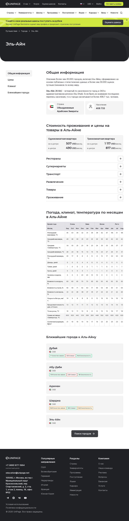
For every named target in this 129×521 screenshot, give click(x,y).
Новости (114, 13)
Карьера (93, 13)
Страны (10, 13)
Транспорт (53, 174)
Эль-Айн (54, 419)
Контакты (62, 4)
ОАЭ (102, 91)
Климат (12, 86)
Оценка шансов (48, 4)
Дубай (53, 348)
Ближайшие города (18, 92)
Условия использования (17, 504)
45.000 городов (74, 79)
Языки (81, 13)
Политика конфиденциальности (21, 507)
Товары (51, 189)
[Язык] (82, 3)
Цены (11, 79)
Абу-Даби (55, 367)
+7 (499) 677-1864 (15, 465)
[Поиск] (121, 13)
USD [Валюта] (89, 4)
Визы (103, 13)
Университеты (25, 13)
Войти (98, 4)
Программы (52, 13)
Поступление (68, 13)
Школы (39, 13)
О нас (25, 4)
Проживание (54, 197)
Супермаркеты (56, 166)
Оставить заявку (113, 4)
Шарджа (54, 400)
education (17, 473)
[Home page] (13, 4)
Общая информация (19, 73)
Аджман (54, 386)
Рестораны (53, 158)
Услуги (36, 4)
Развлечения (54, 181)
